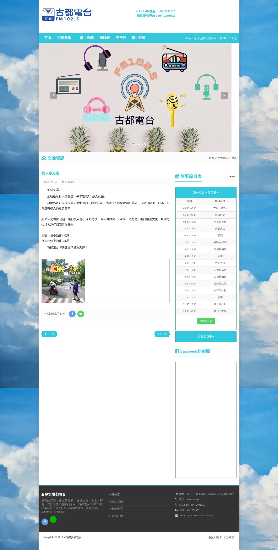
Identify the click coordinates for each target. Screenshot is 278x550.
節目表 (104, 38)
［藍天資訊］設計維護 (221, 537)
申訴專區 (117, 508)
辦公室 (115, 494)
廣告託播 (117, 516)
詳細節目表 (206, 321)
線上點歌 (139, 38)
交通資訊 (223, 158)
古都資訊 (64, 38)
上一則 (49, 334)
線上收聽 (87, 38)
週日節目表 (206, 336)
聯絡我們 (117, 501)
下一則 (162, 334)
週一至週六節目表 (206, 192)
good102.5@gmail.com (200, 515)
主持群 (121, 38)
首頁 (47, 38)
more (232, 176)
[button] (54, 122)
